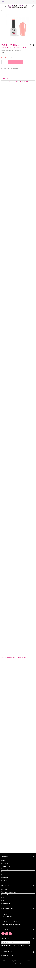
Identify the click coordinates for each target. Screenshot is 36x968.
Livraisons (5, 863)
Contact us (5, 860)
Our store (5, 878)
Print (4, 68)
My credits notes (7, 895)
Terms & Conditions (8, 869)
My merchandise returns (9, 892)
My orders (5, 889)
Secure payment (7, 872)
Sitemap (4, 880)
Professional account (29, 2)
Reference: (4, 50)
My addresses (6, 898)
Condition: (18, 50)
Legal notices (6, 866)
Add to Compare (13, 68)
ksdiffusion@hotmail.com (13, 924)
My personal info (7, 901)
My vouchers (6, 903)
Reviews (5, 79)
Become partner (7, 875)
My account (5, 885)
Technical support (7, 956)
